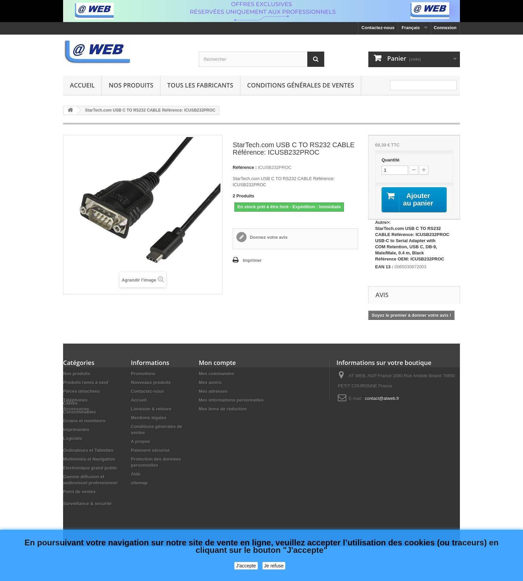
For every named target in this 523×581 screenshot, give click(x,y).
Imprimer (252, 260)
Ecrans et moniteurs (84, 438)
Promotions (143, 373)
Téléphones (75, 400)
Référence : (245, 167)
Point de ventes (79, 509)
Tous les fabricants (200, 85)
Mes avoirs (210, 382)
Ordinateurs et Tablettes (88, 467)
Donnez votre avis (268, 237)
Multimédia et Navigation (89, 476)
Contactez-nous (378, 27)
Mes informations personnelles (231, 400)
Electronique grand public (90, 485)
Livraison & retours (151, 408)
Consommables (79, 429)
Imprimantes (76, 447)
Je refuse (274, 565)
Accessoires (76, 408)
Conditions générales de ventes (300, 85)
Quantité (391, 159)
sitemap (139, 482)
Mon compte (217, 363)
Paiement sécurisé (150, 450)
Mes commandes (216, 373)
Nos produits (131, 85)
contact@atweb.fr (382, 398)
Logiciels (72, 456)
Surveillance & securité (87, 521)
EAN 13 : (384, 266)
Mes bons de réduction (223, 408)
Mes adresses (213, 391)
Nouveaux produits (151, 382)
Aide (135, 474)
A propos (140, 441)
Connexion (445, 27)
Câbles (70, 420)
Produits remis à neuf (85, 382)
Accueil (82, 85)
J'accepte (246, 565)
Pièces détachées (81, 391)
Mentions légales (149, 417)
